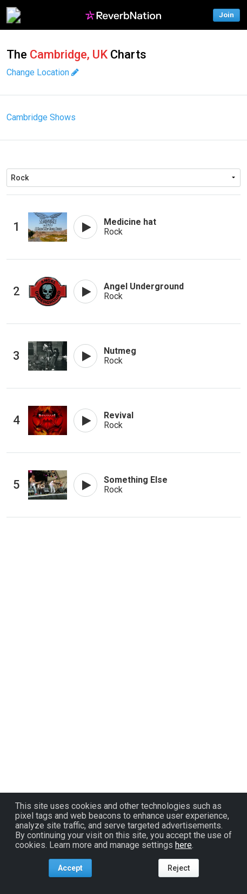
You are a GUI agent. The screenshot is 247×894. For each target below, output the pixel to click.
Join (226, 15)
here (183, 845)
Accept (70, 868)
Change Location (42, 72)
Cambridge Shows (41, 117)
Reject (179, 868)
